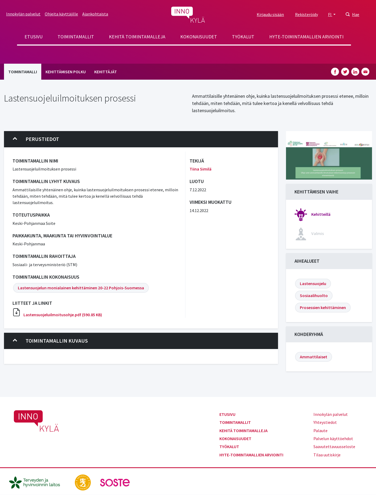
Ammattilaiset (313, 356)
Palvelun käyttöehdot (333, 438)
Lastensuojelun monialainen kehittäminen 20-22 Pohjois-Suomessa (81, 287)
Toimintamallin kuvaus (50, 341)
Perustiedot (36, 139)
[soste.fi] (115, 482)
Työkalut (243, 37)
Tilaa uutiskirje (327, 454)
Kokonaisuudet (198, 37)
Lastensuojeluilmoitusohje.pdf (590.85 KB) (62, 314)
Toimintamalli (22, 71)
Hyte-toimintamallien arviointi (306, 37)
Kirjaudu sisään (270, 14)
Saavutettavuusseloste (334, 446)
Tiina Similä (200, 169)
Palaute (320, 430)
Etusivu (33, 37)
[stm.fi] (83, 482)
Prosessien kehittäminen (323, 307)
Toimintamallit (76, 37)
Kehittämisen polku (66, 71)
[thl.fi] (37, 482)
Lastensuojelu (313, 283)
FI (330, 14)
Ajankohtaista (95, 14)
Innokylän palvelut (23, 14)
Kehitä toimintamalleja (137, 37)
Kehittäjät (105, 71)
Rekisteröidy (306, 14)
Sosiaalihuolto (314, 295)
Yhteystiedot (325, 422)
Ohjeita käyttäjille (61, 14)
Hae (355, 14)
